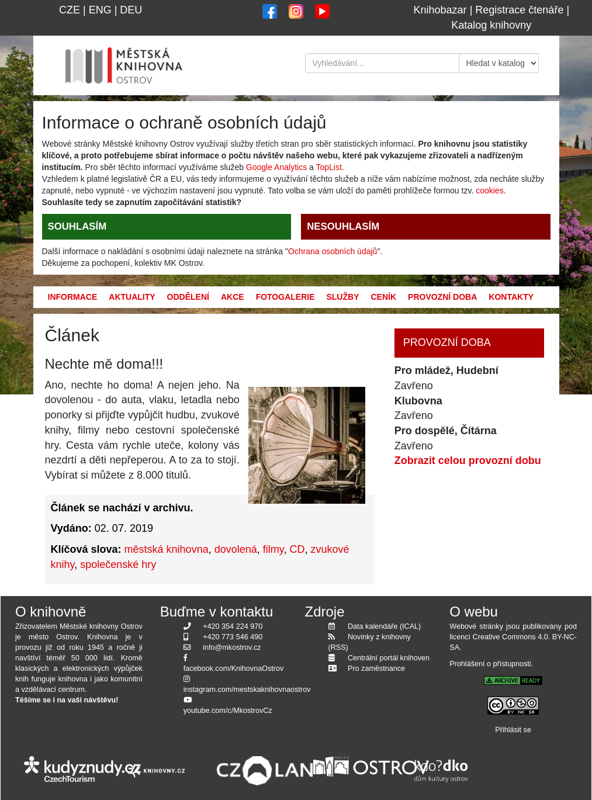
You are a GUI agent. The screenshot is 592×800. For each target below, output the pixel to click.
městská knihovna (166, 549)
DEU (131, 10)
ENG (100, 10)
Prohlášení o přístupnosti (490, 664)
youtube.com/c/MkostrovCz (228, 711)
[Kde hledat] (499, 63)
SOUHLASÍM (77, 226)
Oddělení (188, 297)
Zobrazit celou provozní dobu (467, 460)
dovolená (235, 549)
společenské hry (118, 564)
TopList (328, 167)
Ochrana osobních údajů (333, 251)
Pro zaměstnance (376, 668)
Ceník (383, 297)
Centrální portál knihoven (389, 658)
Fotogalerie (285, 297)
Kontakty (511, 297)
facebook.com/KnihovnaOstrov (234, 668)
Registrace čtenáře (519, 10)
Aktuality (132, 297)
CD (296, 549)
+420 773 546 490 (232, 637)
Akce (232, 297)
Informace (73, 297)
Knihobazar (440, 10)
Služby (342, 297)
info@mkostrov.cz (232, 647)
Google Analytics (276, 167)
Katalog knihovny (491, 25)
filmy (273, 549)
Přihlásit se (513, 730)
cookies (489, 190)
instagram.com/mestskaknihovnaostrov (247, 689)
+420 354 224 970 (232, 626)
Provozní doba (442, 297)
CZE (69, 10)
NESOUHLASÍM (343, 226)
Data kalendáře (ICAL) (384, 626)
